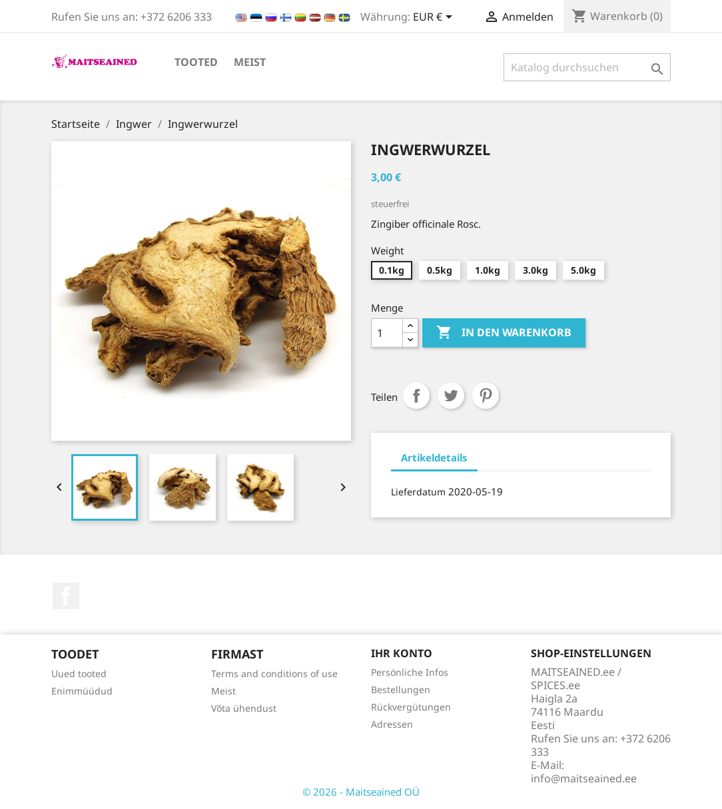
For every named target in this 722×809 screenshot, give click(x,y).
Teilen (416, 395)
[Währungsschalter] (435, 18)
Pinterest (485, 395)
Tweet (451, 395)
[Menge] (387, 333)
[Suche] (587, 67)
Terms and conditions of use (274, 673)
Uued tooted (79, 673)
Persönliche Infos (409, 672)
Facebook (66, 596)
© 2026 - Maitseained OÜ (361, 791)
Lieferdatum (418, 491)
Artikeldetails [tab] (434, 457)
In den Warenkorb (503, 333)
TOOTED (196, 62)
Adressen (392, 724)
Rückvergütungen (411, 706)
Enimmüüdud (82, 690)
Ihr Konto (401, 653)
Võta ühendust (243, 708)
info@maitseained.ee (584, 778)
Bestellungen (400, 689)
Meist (250, 62)
